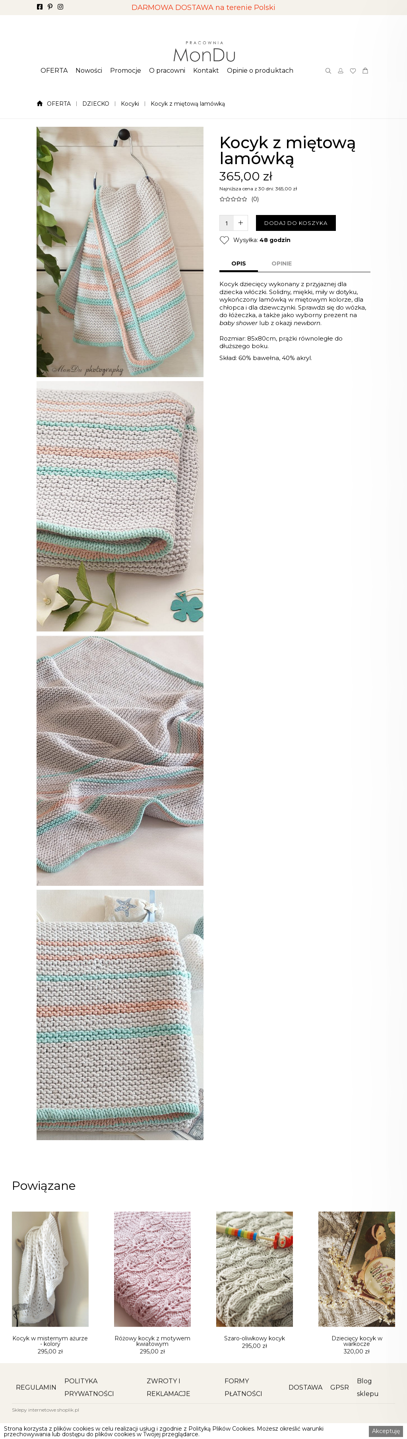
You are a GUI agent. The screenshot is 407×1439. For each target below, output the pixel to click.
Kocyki (130, 104)
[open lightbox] (120, 252)
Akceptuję (386, 1431)
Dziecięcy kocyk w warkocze (356, 1379)
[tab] (238, 264)
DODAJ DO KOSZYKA (296, 223)
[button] (54, 71)
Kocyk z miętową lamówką (188, 104)
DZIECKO (95, 104)
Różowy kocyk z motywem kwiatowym (152, 1379)
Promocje (125, 71)
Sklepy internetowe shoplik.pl (45, 1410)
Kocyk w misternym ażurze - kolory (50, 1379)
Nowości (89, 71)
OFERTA (54, 71)
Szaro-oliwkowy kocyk (254, 1376)
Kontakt (206, 71)
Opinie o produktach (260, 71)
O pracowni (167, 71)
